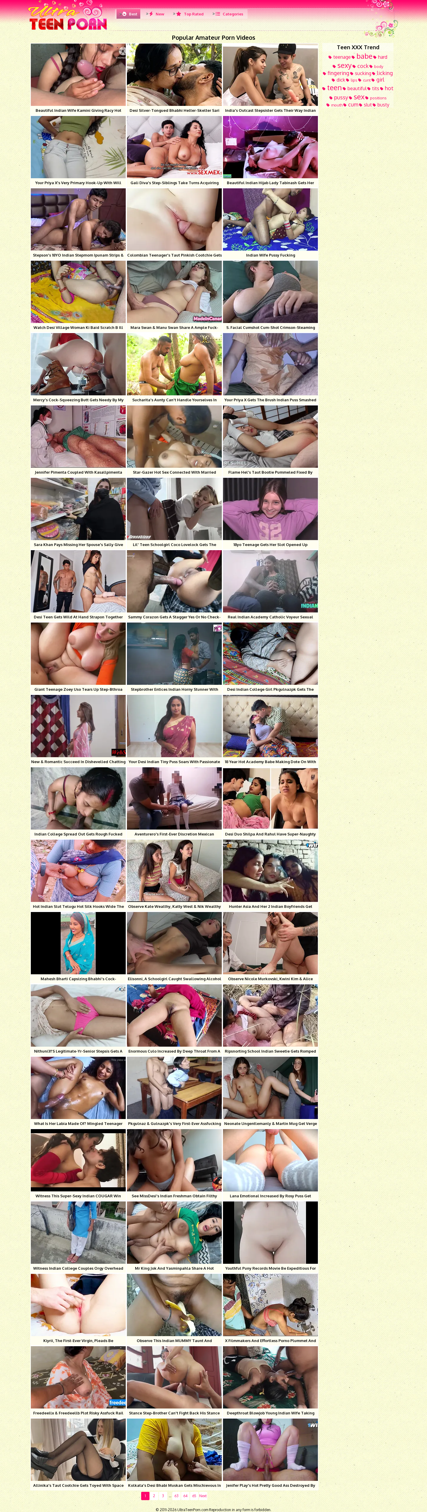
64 (185, 1496)
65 (194, 1496)
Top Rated (190, 14)
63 (176, 1496)
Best (129, 14)
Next (203, 1496)
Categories (229, 14)
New (156, 14)
